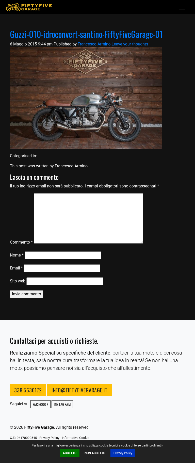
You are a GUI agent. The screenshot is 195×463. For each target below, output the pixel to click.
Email (16, 268)
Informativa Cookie (75, 438)
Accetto (69, 453)
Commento (21, 242)
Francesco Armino (94, 44)
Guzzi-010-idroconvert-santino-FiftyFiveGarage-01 (86, 34)
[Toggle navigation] (182, 7)
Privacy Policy (122, 453)
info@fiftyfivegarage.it (80, 390)
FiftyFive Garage (29, 7)
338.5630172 (28, 390)
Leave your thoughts (130, 44)
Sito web (17, 281)
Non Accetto (95, 453)
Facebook (40, 404)
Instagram (62, 404)
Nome (17, 255)
